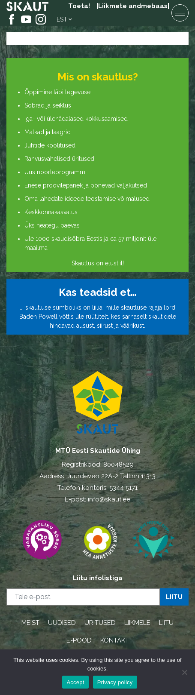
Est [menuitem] (62, 19)
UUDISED (62, 623)
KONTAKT (114, 640)
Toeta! (79, 6)
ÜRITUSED (100, 623)
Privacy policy (115, 682)
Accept (75, 682)
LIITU (166, 623)
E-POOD (79, 640)
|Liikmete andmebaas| (132, 6)
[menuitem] (65, 19)
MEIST (30, 623)
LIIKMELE (137, 623)
